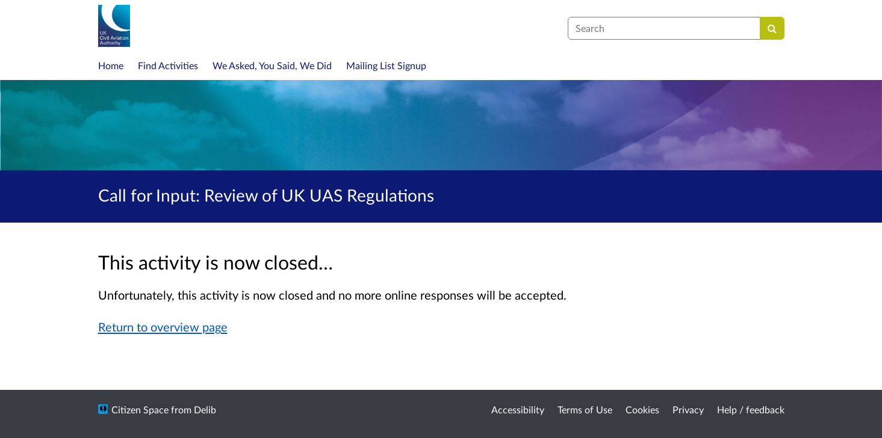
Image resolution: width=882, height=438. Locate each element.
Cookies (642, 409)
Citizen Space (140, 409)
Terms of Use (584, 409)
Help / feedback (750, 409)
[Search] (772, 28)
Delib (205, 409)
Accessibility (517, 409)
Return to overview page (163, 326)
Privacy (688, 409)
